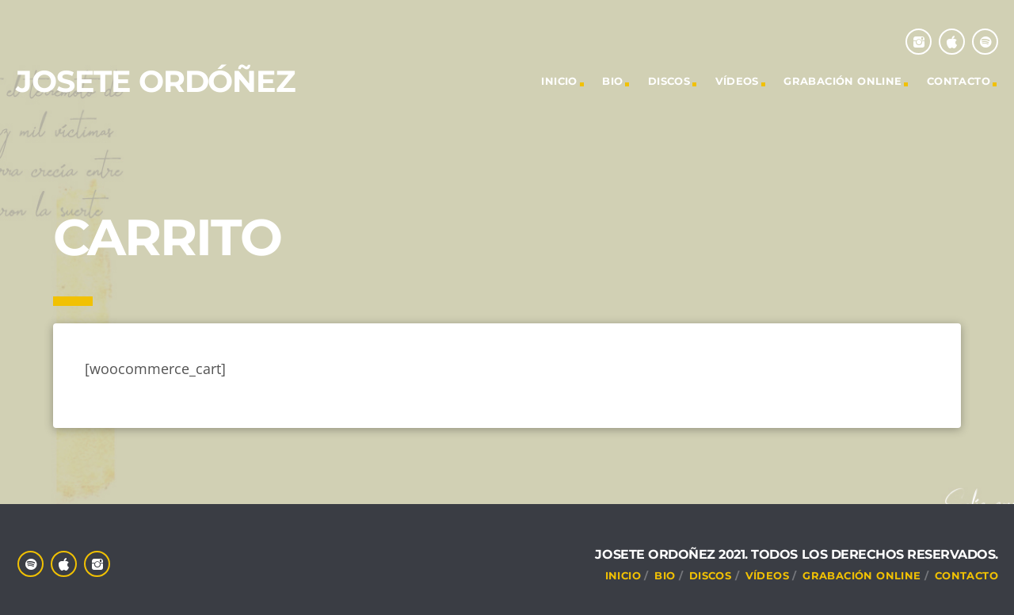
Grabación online (842, 80)
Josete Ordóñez (155, 81)
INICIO (559, 80)
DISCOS (669, 80)
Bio (612, 80)
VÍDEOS (737, 80)
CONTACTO (958, 80)
